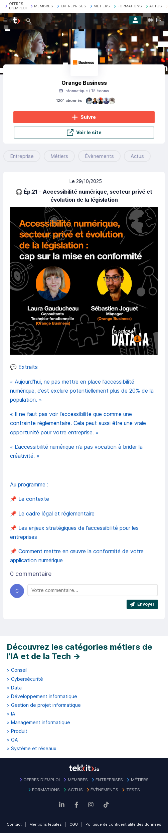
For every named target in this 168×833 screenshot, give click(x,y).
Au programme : (30, 484)
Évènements (99, 156)
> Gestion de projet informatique (44, 705)
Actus (137, 156)
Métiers (59, 156)
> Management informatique (38, 722)
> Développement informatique (42, 696)
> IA (11, 713)
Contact (14, 824)
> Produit (17, 731)
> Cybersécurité (25, 679)
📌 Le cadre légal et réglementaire (53, 513)
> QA (12, 740)
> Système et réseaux (31, 748)
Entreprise (22, 156)
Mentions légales (45, 824)
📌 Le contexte (30, 498)
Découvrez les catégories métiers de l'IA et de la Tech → (79, 651)
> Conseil (17, 670)
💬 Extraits (24, 367)
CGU (73, 824)
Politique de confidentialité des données (123, 824)
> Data (14, 687)
